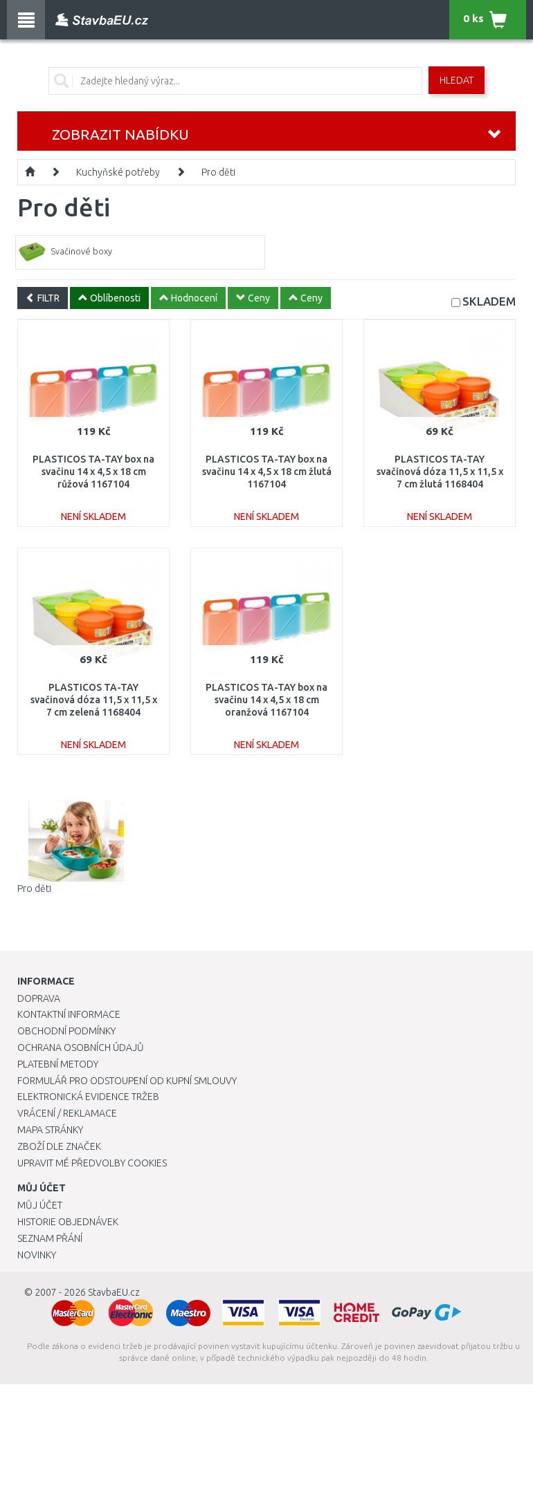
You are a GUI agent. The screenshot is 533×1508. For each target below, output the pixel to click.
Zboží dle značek (59, 1146)
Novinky (36, 1254)
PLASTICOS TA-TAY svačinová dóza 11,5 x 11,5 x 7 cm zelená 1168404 (93, 700)
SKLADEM (489, 301)
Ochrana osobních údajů (80, 1047)
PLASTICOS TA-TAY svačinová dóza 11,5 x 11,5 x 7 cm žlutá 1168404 (440, 472)
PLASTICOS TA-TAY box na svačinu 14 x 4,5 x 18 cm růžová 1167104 (93, 472)
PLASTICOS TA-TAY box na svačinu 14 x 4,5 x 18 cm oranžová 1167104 (266, 700)
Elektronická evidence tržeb (88, 1096)
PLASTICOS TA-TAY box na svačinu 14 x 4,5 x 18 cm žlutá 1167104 (267, 472)
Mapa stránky (50, 1129)
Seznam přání (49, 1238)
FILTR (43, 298)
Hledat (456, 80)
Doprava (38, 998)
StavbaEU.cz (114, 1292)
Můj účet (39, 1205)
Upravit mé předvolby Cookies (92, 1163)
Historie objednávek (67, 1221)
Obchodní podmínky (66, 1030)
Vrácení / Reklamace (67, 1113)
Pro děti (218, 172)
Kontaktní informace (68, 1014)
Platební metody (57, 1064)
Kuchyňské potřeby (118, 172)
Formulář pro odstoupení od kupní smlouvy (127, 1080)
